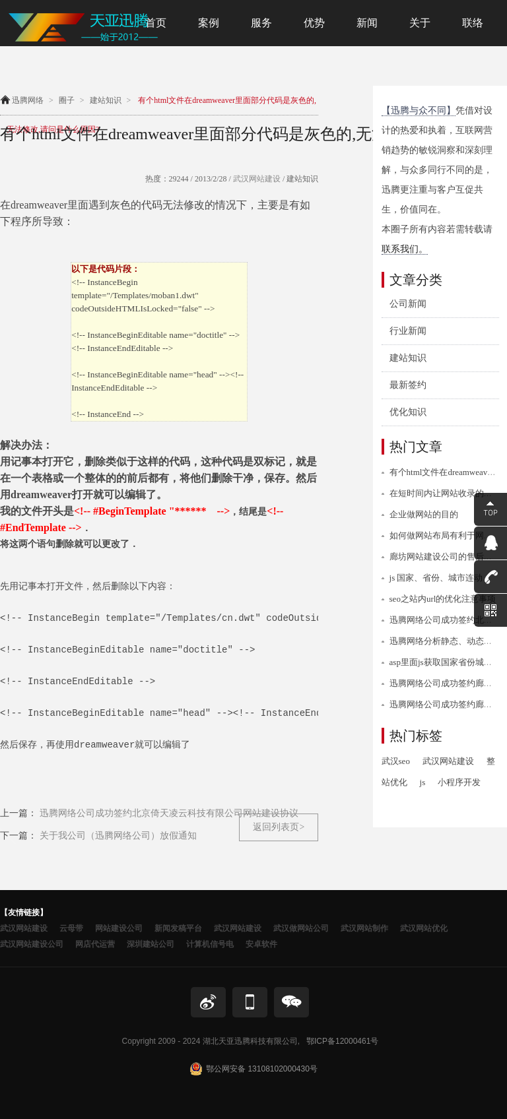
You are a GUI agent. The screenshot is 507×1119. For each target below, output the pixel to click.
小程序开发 (459, 782)
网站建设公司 (119, 928)
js (423, 782)
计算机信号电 (210, 944)
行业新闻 (407, 331)
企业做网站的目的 (423, 514)
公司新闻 (407, 304)
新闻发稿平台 (178, 928)
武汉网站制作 (364, 928)
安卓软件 (261, 944)
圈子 (67, 100)
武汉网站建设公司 (31, 944)
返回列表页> (278, 827)
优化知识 (407, 412)
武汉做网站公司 (301, 928)
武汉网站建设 (256, 178)
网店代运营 (95, 944)
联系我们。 (405, 249)
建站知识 (105, 100)
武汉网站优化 (424, 928)
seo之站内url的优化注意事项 (442, 599)
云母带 (71, 928)
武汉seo (396, 761)
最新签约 (407, 385)
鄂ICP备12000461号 (342, 1041)
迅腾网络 (28, 100)
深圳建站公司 (150, 944)
